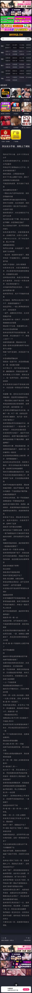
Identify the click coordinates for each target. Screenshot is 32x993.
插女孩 (8, 77)
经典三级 (15, 60)
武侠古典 (28, 71)
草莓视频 (21, 77)
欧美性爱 (28, 58)
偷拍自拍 (15, 58)
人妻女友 (21, 71)
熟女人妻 (8, 54)
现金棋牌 (21, 47)
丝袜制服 (15, 54)
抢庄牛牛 (28, 47)
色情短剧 (15, 80)
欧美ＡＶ (21, 51)
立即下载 (26, 989)
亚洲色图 (15, 64)
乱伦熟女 (21, 60)
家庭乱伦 (15, 71)
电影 (2, 59)
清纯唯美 (15, 67)
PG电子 (8, 45)
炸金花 (15, 47)
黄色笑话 (21, 73)
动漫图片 (28, 64)
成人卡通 (21, 58)
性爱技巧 (28, 73)
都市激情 (8, 71)
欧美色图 (21, 64)
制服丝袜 (8, 60)
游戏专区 (28, 45)
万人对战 (21, 45)
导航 (2, 78)
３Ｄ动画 (28, 51)
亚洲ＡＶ (8, 51)
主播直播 (21, 54)
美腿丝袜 (8, 67)
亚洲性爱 (8, 58)
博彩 (2, 46)
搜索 (28, 39)
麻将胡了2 (8, 47)
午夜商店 (15, 77)
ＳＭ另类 (28, 54)
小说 (2, 72)
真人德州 (15, 45)
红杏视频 (8, 80)
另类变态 (28, 60)
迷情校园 (8, 73)
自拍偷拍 (15, 51)
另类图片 (28, 67)
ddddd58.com (16, 34)
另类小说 (15, 73)
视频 (2, 52)
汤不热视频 (28, 77)
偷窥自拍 (8, 64)
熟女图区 (21, 67)
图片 (2, 65)
